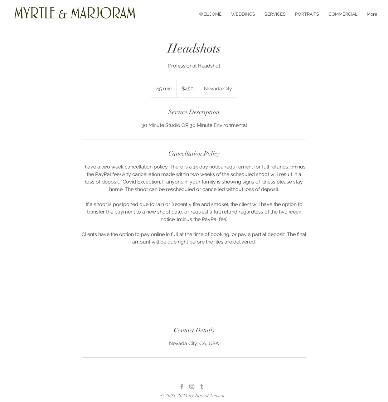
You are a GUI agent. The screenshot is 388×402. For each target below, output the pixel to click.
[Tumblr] (201, 386)
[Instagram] (191, 386)
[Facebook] (181, 386)
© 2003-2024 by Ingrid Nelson (192, 395)
